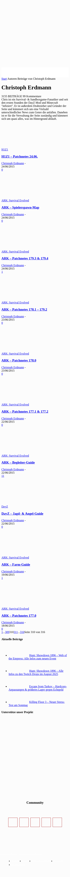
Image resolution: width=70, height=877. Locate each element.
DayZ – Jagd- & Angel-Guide (22, 513)
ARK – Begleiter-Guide (18, 462)
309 (7, 632)
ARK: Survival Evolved (15, 200)
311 (16, 632)
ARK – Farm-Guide (15, 564)
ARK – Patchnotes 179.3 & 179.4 (24, 258)
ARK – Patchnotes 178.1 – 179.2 (24, 309)
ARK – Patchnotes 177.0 (18, 615)
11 (2, 475)
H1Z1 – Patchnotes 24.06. (19, 156)
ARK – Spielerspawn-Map (20, 207)
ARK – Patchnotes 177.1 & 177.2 (24, 411)
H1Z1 (4, 149)
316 (22, 632)
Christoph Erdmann (12, 163)
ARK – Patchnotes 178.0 (18, 360)
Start (4, 78)
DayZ (4, 506)
